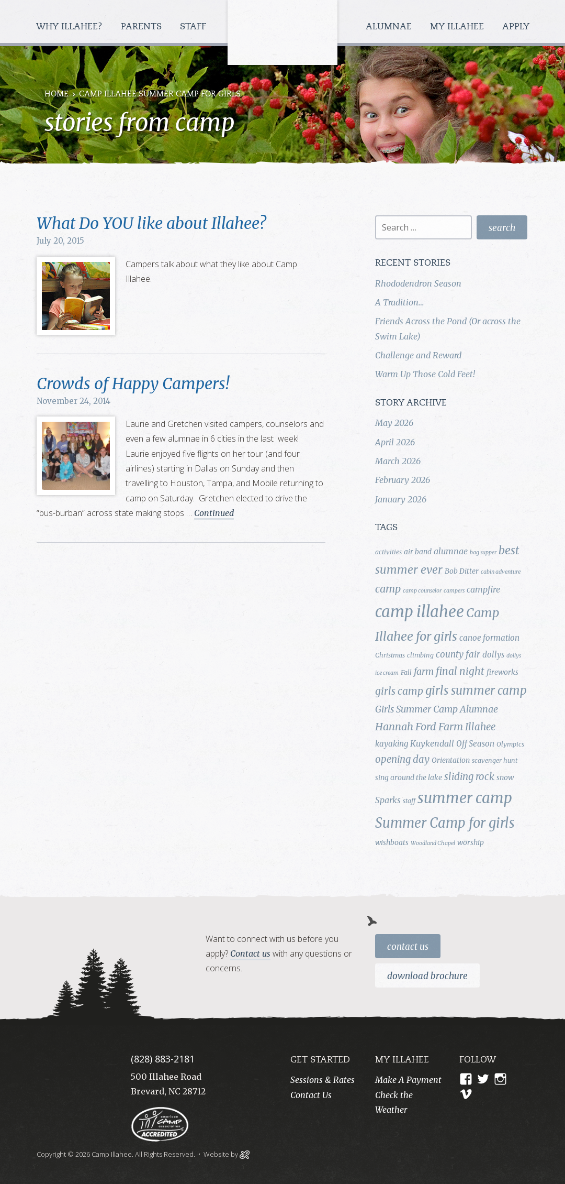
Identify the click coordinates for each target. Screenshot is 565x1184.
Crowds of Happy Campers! (133, 383)
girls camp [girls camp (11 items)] (399, 691)
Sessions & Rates (322, 1080)
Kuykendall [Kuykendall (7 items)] (432, 743)
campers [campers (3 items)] (454, 590)
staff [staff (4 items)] (409, 801)
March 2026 (398, 461)
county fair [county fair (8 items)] (458, 654)
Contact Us (407, 946)
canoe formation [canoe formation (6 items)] (489, 638)
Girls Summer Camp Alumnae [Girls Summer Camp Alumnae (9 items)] (436, 709)
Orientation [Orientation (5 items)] (451, 760)
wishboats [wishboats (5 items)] (392, 842)
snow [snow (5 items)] (505, 777)
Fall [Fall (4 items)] (406, 672)
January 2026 (400, 499)
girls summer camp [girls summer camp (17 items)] (476, 690)
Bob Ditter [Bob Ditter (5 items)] (462, 571)
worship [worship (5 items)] (470, 842)
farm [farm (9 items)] (424, 671)
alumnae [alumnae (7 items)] (451, 551)
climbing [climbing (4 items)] (420, 655)
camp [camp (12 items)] (388, 589)
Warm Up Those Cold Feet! (425, 374)
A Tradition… (399, 302)
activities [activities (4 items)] (388, 552)
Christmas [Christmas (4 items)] (390, 655)
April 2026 (395, 442)
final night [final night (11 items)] (460, 671)
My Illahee (458, 27)
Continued (214, 513)
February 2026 (402, 480)
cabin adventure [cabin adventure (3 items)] (501, 571)
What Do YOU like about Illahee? (151, 223)
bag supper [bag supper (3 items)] (483, 552)
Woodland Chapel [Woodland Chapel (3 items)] (433, 843)
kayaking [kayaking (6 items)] (391, 744)
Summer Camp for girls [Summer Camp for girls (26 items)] (445, 823)
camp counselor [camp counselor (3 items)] (422, 590)
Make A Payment (408, 1080)
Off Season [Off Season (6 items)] (475, 744)
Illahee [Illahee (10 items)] (480, 727)
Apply (515, 27)
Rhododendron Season (418, 283)
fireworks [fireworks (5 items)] (502, 672)
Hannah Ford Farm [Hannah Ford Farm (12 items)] (419, 726)
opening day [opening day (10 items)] (402, 759)
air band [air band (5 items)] (418, 551)
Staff (194, 27)
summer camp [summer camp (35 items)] (464, 798)
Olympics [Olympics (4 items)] (510, 744)
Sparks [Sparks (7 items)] (388, 800)
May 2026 (394, 423)
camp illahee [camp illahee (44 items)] (419, 611)
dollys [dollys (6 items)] (493, 655)
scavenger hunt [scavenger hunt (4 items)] (494, 760)
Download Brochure (427, 976)
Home (56, 94)
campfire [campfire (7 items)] (483, 589)
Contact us (250, 953)
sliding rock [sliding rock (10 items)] (469, 777)
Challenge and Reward (418, 355)
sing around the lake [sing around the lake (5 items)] (408, 777)
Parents (142, 27)
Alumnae (390, 27)
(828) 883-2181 (163, 1059)
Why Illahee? (70, 27)
